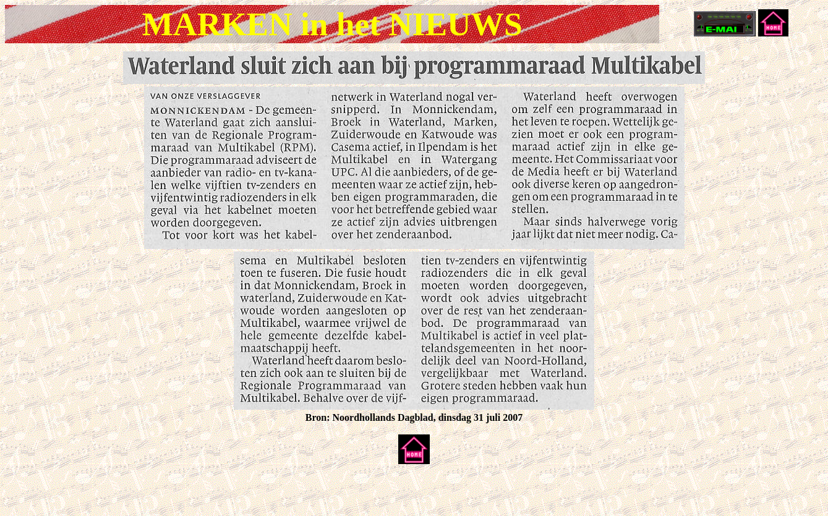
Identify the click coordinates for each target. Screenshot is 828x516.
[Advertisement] (149, 492)
